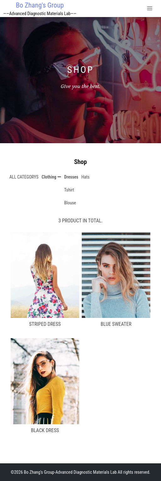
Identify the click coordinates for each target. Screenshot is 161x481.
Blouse (70, 202)
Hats (85, 176)
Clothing (49, 176)
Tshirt (69, 189)
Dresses (71, 176)
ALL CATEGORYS (23, 176)
